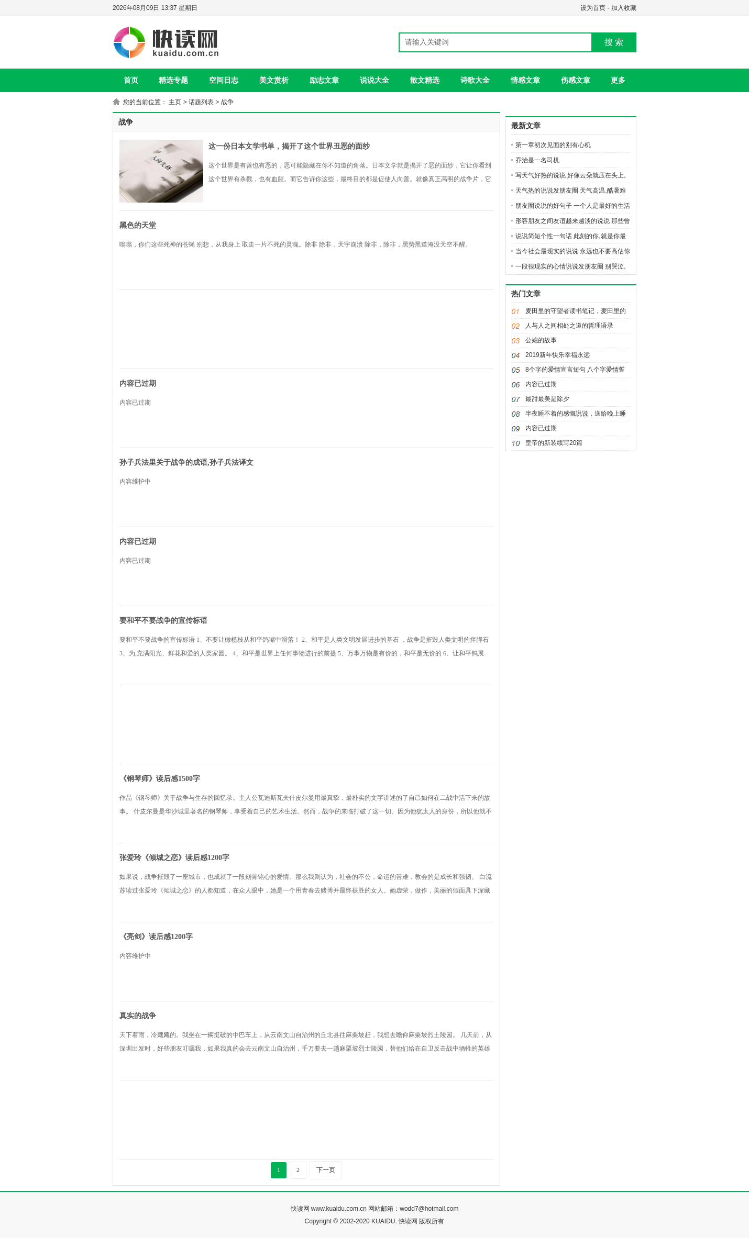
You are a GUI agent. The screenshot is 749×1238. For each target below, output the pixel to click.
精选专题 (173, 80)
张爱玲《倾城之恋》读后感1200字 (174, 858)
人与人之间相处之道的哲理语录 (569, 325)
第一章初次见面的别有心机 (553, 145)
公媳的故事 (541, 340)
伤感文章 (575, 80)
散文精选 (424, 80)
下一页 (325, 1170)
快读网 (300, 1208)
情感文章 (525, 80)
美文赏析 (274, 80)
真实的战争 (137, 1016)
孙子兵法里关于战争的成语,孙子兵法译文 (186, 462)
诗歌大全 (475, 80)
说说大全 (374, 80)
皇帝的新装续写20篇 (553, 443)
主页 (175, 102)
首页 (131, 80)
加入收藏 (623, 8)
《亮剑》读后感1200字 (156, 937)
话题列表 (201, 102)
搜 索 (613, 42)
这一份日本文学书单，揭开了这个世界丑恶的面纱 (289, 146)
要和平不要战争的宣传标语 (163, 620)
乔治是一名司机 (537, 160)
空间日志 (223, 80)
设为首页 (592, 8)
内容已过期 (137, 383)
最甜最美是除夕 (547, 399)
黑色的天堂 (137, 225)
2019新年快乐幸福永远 (557, 355)
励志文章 (324, 80)
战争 (227, 102)
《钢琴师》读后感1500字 (159, 779)
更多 (618, 80)
